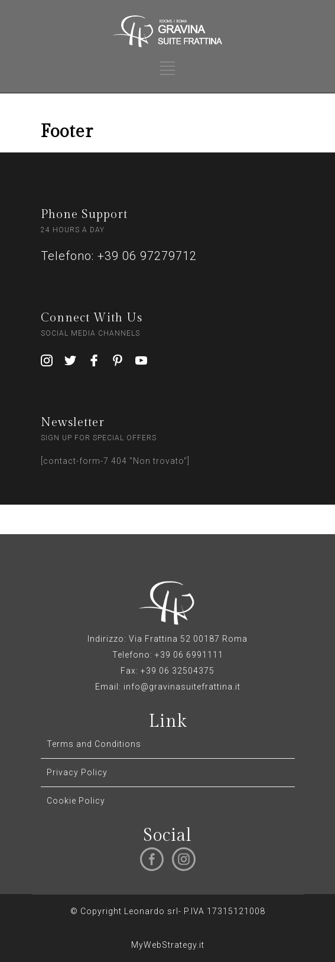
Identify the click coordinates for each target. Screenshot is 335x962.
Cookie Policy (76, 800)
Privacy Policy (77, 772)
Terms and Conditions (94, 744)
